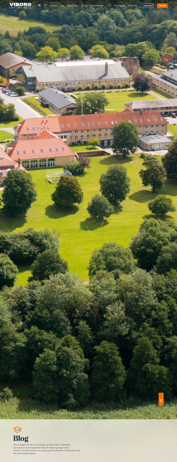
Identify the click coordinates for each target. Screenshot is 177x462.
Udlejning (147, 6)
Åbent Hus (132, 6)
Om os (84, 6)
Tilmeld (162, 6)
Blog (109, 6)
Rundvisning (120, 6)
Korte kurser (72, 6)
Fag (62, 6)
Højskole (53, 6)
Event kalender (97, 6)
